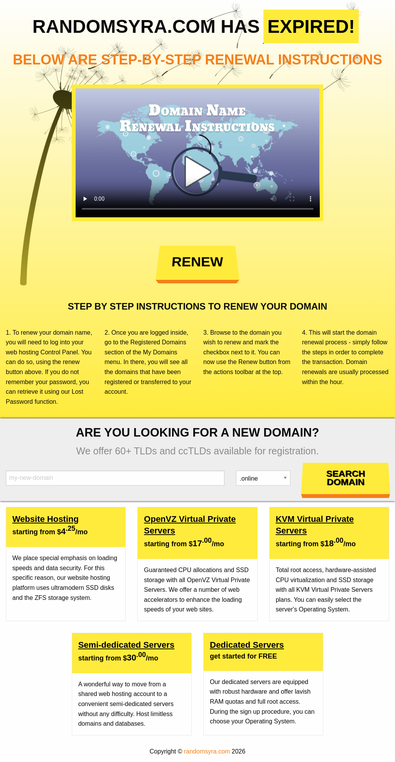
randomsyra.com (207, 751)
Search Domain (345, 478)
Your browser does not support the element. (198, 153)
